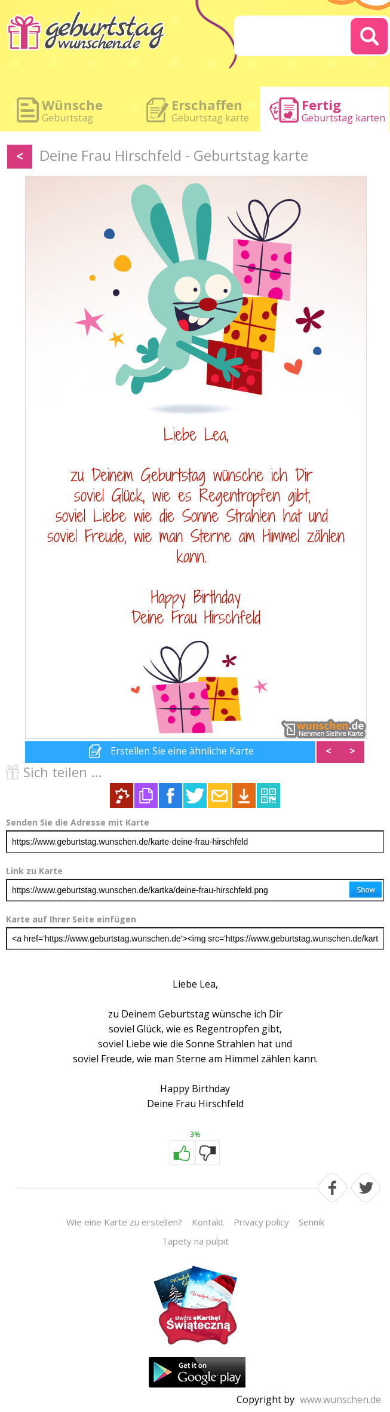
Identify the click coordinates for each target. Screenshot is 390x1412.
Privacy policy (261, 1222)
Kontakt (208, 1222)
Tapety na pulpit (195, 1241)
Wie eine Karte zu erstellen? (124, 1222)
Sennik (311, 1222)
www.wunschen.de (340, 1399)
